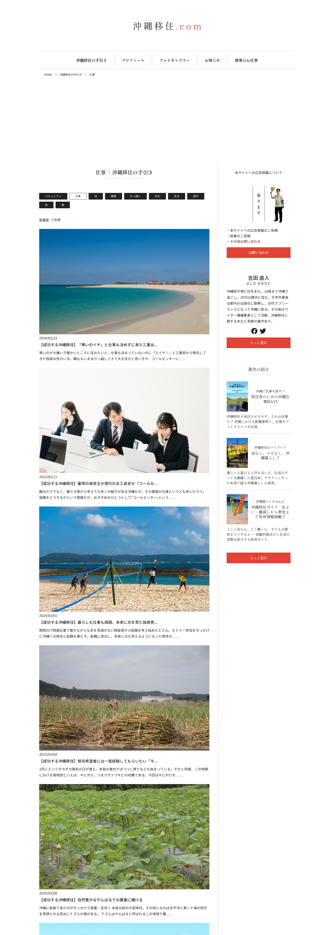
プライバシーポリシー (268, 700)
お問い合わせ (258, 252)
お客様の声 (131, 716)
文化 (157, 196)
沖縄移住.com (49, 773)
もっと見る (258, 342)
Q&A (127, 722)
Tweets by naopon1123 (145, 773)
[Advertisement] (167, 120)
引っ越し (135, 196)
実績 (108, 722)
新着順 (44, 219)
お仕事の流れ (113, 709)
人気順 (55, 219)
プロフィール (133, 60)
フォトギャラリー (174, 60)
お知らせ (212, 60)
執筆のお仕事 (246, 60)
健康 (113, 196)
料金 (127, 709)
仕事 (78, 196)
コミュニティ (53, 196)
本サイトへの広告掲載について (258, 172)
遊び (196, 196)
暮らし (157, 709)
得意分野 (111, 716)
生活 (176, 196)
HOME (48, 75)
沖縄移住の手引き (91, 60)
